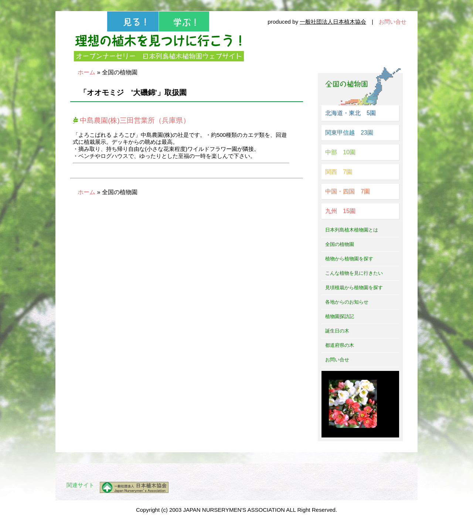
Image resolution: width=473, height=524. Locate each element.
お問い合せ (392, 21)
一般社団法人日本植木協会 (333, 21)
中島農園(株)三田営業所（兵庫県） (131, 120)
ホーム (86, 72)
